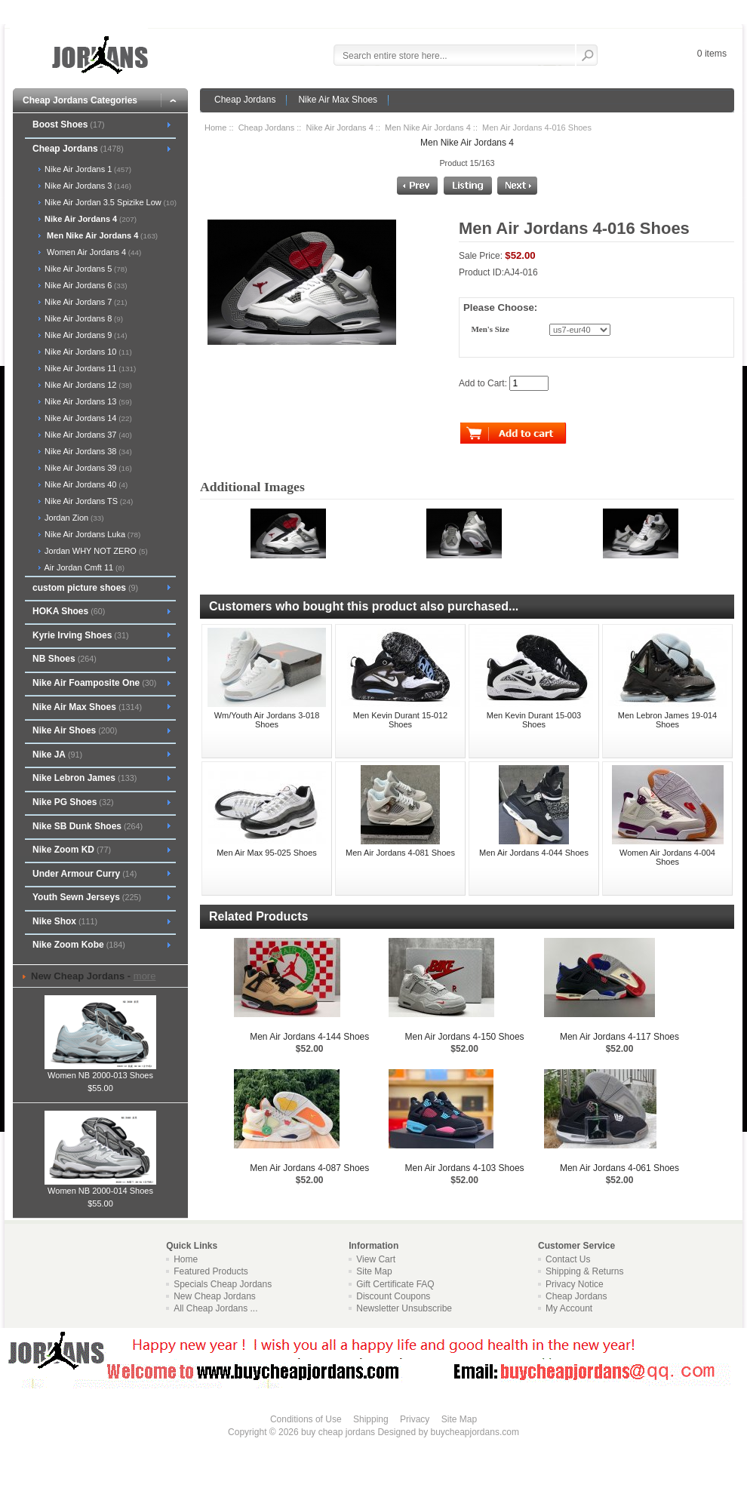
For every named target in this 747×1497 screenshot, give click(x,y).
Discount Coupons (393, 1296)
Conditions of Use (306, 1419)
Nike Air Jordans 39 (87, 467)
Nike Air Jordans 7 (85, 301)
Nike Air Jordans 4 (340, 127)
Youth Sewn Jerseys (86, 897)
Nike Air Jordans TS (87, 501)
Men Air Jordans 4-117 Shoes (619, 1036)
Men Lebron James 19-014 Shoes (667, 720)
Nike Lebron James (84, 778)
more (145, 976)
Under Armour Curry (84, 873)
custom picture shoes (85, 588)
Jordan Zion (72, 517)
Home (215, 127)
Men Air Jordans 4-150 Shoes (464, 1036)
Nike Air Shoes (74, 730)
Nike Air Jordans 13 (87, 401)
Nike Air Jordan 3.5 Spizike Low (109, 202)
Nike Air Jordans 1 (86, 169)
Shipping (371, 1419)
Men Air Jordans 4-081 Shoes (400, 852)
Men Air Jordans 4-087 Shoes (309, 1168)
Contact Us (568, 1259)
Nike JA (57, 754)
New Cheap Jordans (215, 1296)
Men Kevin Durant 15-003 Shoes (534, 720)
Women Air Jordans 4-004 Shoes (667, 857)
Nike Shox (64, 921)
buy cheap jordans (338, 1432)
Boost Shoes (68, 124)
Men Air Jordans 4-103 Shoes (464, 1168)
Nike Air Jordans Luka (91, 534)
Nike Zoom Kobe (78, 944)
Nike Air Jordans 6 (85, 285)
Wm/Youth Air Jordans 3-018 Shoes (267, 720)
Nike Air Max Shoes (337, 99)
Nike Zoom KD (71, 849)
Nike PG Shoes (73, 802)
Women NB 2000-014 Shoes (100, 1186)
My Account (569, 1308)
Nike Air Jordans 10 (87, 351)
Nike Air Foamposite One (94, 683)
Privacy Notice (575, 1284)
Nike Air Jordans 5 (85, 268)
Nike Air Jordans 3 (86, 185)
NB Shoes (64, 658)
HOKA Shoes (68, 611)
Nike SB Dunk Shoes (87, 826)
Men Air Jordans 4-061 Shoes (619, 1168)
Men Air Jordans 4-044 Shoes (534, 852)
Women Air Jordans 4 (91, 252)
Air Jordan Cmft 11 (83, 567)
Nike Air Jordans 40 (85, 484)
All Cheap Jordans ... (215, 1308)
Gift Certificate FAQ (395, 1284)
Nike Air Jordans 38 (87, 451)
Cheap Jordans (244, 99)
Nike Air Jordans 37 (87, 434)
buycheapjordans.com (474, 1432)
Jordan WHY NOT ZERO (95, 550)
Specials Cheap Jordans (223, 1284)
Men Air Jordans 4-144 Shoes (309, 1036)
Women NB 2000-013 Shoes (100, 1071)
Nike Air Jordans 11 (89, 368)
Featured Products (211, 1271)
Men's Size (490, 329)
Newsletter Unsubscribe (404, 1308)
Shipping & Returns (584, 1271)
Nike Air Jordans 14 (87, 418)
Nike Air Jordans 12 (87, 384)
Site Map (374, 1271)
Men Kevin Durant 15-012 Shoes (400, 720)
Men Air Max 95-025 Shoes (267, 852)
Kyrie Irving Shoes (80, 635)
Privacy (414, 1419)
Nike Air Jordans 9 (85, 335)
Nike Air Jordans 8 (82, 318)
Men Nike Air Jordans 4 (428, 127)
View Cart (375, 1259)
